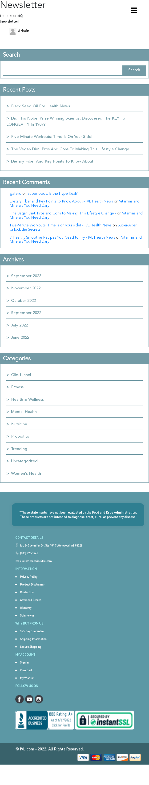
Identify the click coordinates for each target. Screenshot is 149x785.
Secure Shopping (30, 653)
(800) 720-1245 (29, 560)
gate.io (15, 194)
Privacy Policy (28, 583)
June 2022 (20, 338)
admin (23, 31)
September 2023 (26, 276)
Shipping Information (33, 646)
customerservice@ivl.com (36, 568)
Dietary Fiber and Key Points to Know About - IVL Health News (61, 201)
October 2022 (23, 301)
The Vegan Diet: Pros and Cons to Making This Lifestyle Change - (63, 213)
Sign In (24, 669)
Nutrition (19, 424)
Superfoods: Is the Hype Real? (53, 194)
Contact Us (27, 599)
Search (134, 70)
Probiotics (20, 437)
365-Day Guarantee (32, 638)
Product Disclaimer (32, 591)
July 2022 (19, 325)
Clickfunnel (21, 375)
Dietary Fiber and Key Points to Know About (52, 161)
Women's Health (26, 474)
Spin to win (27, 622)
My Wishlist (27, 685)
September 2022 (26, 313)
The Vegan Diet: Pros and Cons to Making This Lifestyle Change (70, 149)
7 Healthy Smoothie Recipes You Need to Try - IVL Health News (62, 238)
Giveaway (25, 614)
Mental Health (24, 412)
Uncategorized (24, 461)
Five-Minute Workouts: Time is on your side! (51, 137)
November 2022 (25, 288)
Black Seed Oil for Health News (40, 106)
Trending (19, 449)
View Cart (26, 677)
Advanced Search (30, 607)
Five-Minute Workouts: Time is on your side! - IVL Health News (61, 225)
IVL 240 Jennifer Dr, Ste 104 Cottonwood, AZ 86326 (51, 552)
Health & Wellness (27, 400)
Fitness (17, 387)
